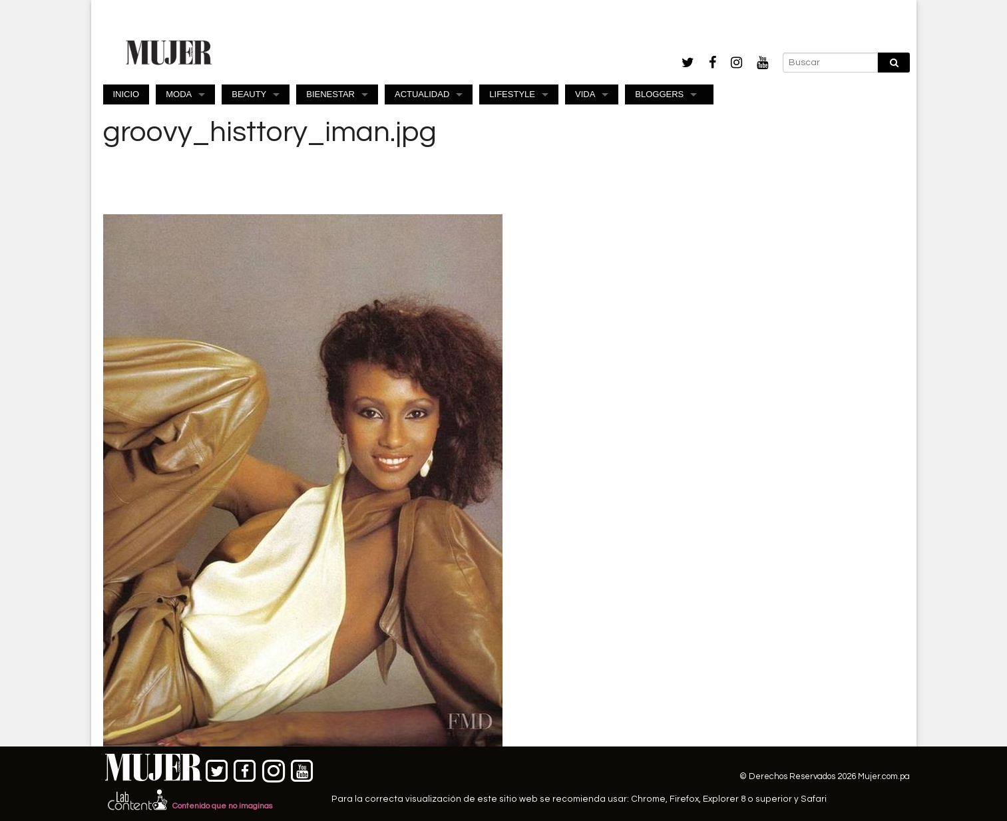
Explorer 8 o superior (747, 799)
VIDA (585, 94)
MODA (179, 94)
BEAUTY (249, 94)
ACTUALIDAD (422, 94)
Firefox (684, 799)
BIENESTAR (330, 94)
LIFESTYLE (512, 94)
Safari (814, 799)
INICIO (126, 94)
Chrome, (650, 799)
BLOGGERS (659, 94)
